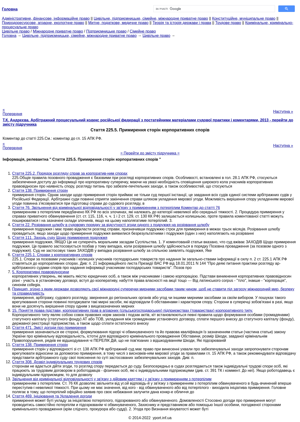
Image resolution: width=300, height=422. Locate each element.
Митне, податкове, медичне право (118, 23)
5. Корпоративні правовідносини (40, 272)
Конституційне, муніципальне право (243, 18)
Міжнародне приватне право (58, 31)
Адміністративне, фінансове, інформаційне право (46, 18)
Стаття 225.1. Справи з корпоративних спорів (52, 255)
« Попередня (12, 112)
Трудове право (228, 23)
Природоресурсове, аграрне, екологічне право (43, 23)
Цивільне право (16, 31)
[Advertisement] (150, 71)
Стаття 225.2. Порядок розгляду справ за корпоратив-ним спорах (69, 173)
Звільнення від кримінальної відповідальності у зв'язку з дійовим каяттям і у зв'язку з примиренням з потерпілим (111, 379)
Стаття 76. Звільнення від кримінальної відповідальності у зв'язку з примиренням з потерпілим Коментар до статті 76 (116, 208)
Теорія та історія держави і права (182, 23)
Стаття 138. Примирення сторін (40, 191)
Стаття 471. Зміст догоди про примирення (49, 328)
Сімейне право (143, 31)
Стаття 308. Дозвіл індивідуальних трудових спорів (57, 362)
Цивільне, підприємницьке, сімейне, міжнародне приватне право (151, 18)
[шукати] (214, 9)
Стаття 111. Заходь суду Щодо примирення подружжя (59, 238)
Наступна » (283, 111)
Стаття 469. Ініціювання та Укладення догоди (52, 396)
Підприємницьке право (106, 31)
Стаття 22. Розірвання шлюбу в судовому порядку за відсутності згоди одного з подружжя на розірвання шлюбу (110, 225)
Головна (9, 36)
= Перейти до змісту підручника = (150, 153)
